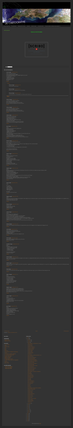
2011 (27, 419)
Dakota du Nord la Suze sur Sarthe (32, 365)
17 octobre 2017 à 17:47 (17, 89)
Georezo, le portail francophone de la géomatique (11, 351)
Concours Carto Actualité (8, 368)
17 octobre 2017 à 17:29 (14, 72)
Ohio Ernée (29, 384)
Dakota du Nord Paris (30, 356)
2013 (28, 417)
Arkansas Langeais (30, 399)
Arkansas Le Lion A (30, 390)
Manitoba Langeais (30, 350)
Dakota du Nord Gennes (31, 370)
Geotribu (6, 352)
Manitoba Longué (30, 351)
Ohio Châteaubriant (30, 377)
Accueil (36, 331)
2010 (28, 420)
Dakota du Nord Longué (31, 364)
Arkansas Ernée (30, 397)
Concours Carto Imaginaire (8, 366)
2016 (28, 413)
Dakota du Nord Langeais (31, 369)
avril (28, 408)
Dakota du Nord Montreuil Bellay (32, 359)
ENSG (5, 349)
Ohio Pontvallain (30, 373)
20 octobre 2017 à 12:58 (15, 263)
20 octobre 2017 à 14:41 (15, 274)
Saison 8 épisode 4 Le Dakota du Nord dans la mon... (35, 355)
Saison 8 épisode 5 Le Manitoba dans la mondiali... (34, 343)
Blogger (40, 423)
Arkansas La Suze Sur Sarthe (32, 398)
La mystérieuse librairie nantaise (9, 354)
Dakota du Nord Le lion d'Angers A (32, 363)
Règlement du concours (21, 26)
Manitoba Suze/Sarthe (31, 349)
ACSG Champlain (7, 344)
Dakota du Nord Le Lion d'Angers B (32, 361)
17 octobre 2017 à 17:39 (17, 85)
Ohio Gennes (29, 386)
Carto (5, 348)
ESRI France (6, 350)
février (29, 410)
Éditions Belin (6, 362)
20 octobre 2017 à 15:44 (14, 306)
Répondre (7, 81)
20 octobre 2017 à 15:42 (15, 295)
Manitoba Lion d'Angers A (31, 348)
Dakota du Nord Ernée (31, 366)
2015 (28, 414)
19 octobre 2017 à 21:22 (16, 244)
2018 (28, 337)
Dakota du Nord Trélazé (31, 362)
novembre (29, 341)
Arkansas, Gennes (30, 391)
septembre (29, 403)
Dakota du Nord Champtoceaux (32, 368)
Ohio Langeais (29, 372)
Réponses (8, 83)
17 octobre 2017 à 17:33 (15, 99)
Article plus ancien (66, 331)
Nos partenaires (13, 26)
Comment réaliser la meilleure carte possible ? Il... (53, 26)
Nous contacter (6, 336)
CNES (5, 347)
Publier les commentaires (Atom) (12, 332)
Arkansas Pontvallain (30, 400)
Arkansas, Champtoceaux (31, 393)
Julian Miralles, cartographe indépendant (10, 353)
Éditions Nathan (7, 363)
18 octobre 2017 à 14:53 (15, 140)
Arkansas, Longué (30, 392)
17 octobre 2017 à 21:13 (15, 115)
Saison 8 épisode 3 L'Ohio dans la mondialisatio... (34, 371)
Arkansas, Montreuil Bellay (31, 389)
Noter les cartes (33, 26)
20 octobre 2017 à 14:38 (14, 269)
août (28, 404)
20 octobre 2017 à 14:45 (15, 287)
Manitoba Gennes (30, 344)
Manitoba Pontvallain (30, 352)
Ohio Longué (29, 378)
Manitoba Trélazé (30, 345)
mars (29, 409)
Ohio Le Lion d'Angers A (31, 382)
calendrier (28, 26)
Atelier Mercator (7, 346)
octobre (29, 342)
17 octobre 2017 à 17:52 (17, 93)
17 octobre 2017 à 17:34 (15, 107)
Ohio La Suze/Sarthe (30, 375)
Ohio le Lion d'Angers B (31, 380)
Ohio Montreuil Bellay (31, 376)
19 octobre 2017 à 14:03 (15, 224)
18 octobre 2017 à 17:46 (14, 182)
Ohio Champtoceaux (30, 383)
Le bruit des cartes (41, 26)
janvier (29, 412)
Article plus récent (6, 331)
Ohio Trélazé (29, 379)
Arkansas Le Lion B (30, 396)
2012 (28, 418)
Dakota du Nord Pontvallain (31, 358)
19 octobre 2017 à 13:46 (15, 204)
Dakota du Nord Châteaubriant (32, 357)
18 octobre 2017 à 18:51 (15, 196)
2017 (28, 338)
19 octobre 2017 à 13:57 (15, 212)
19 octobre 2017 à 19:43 (14, 229)
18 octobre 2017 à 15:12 (15, 153)
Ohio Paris (29, 385)
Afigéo (5, 345)
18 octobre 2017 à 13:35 (14, 126)
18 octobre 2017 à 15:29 (15, 168)
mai (28, 407)
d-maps (6, 361)
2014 (28, 416)
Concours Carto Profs (6, 26)
